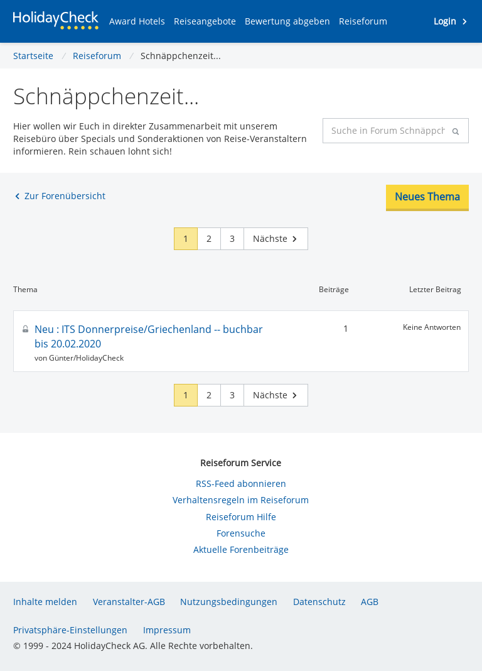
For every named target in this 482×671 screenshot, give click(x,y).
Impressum (167, 630)
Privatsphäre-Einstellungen (70, 630)
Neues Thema (427, 197)
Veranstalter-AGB (129, 602)
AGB (369, 602)
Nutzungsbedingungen (228, 602)
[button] (137, 21)
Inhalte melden (45, 602)
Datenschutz (319, 602)
